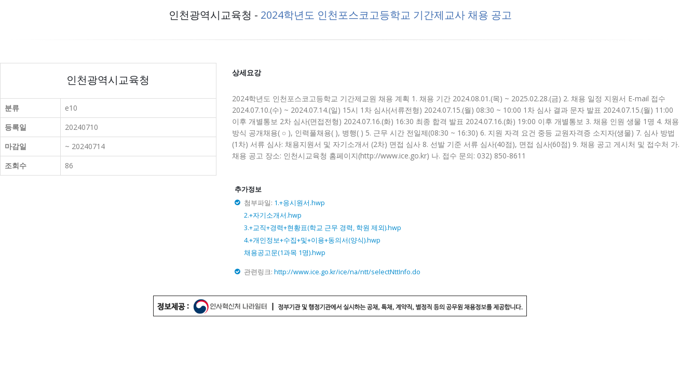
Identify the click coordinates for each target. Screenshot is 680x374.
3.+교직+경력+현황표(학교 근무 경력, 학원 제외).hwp (322, 227)
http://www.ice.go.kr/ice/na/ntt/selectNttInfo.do (347, 272)
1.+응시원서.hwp (299, 202)
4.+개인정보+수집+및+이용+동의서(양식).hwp (312, 240)
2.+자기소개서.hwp (273, 215)
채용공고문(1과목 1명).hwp (284, 252)
